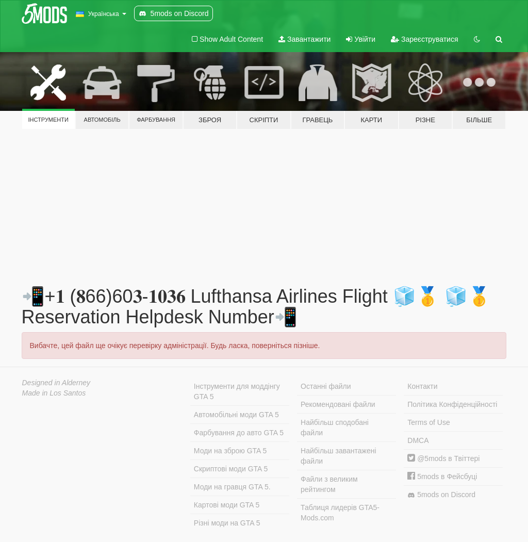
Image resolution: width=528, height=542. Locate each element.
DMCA (417, 440)
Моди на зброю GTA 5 (230, 451)
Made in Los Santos (54, 393)
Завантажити (304, 39)
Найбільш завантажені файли (338, 456)
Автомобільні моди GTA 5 (236, 414)
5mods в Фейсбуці (442, 476)
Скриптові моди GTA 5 (231, 469)
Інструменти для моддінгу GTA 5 (237, 391)
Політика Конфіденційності (452, 404)
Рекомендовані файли (338, 404)
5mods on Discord (441, 494)
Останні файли (326, 386)
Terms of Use (428, 422)
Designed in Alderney (56, 383)
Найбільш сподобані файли (335, 427)
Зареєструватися (424, 39)
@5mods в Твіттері (443, 458)
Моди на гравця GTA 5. (232, 487)
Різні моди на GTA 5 (227, 523)
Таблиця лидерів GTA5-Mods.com (340, 512)
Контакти (422, 386)
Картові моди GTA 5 (227, 505)
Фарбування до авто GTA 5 (239, 433)
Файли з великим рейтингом (329, 484)
